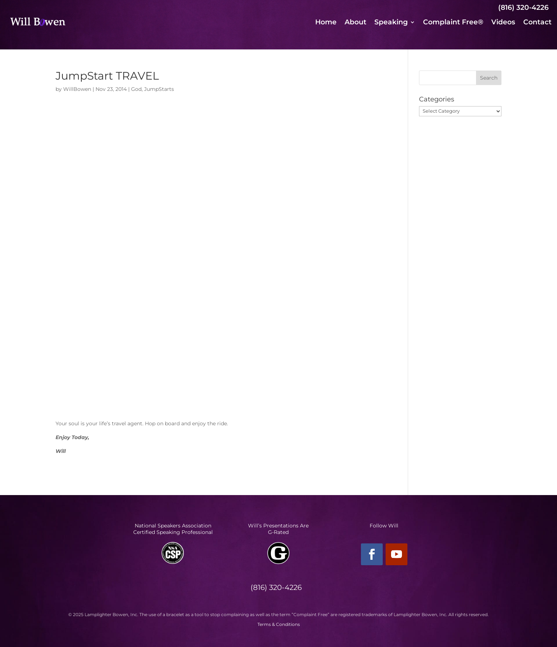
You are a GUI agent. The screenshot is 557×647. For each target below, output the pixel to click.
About (355, 23)
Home (326, 23)
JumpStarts (159, 89)
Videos (503, 23)
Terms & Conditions (278, 624)
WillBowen (77, 89)
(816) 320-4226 (523, 7)
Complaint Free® (453, 23)
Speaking (391, 23)
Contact (537, 23)
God (136, 89)
